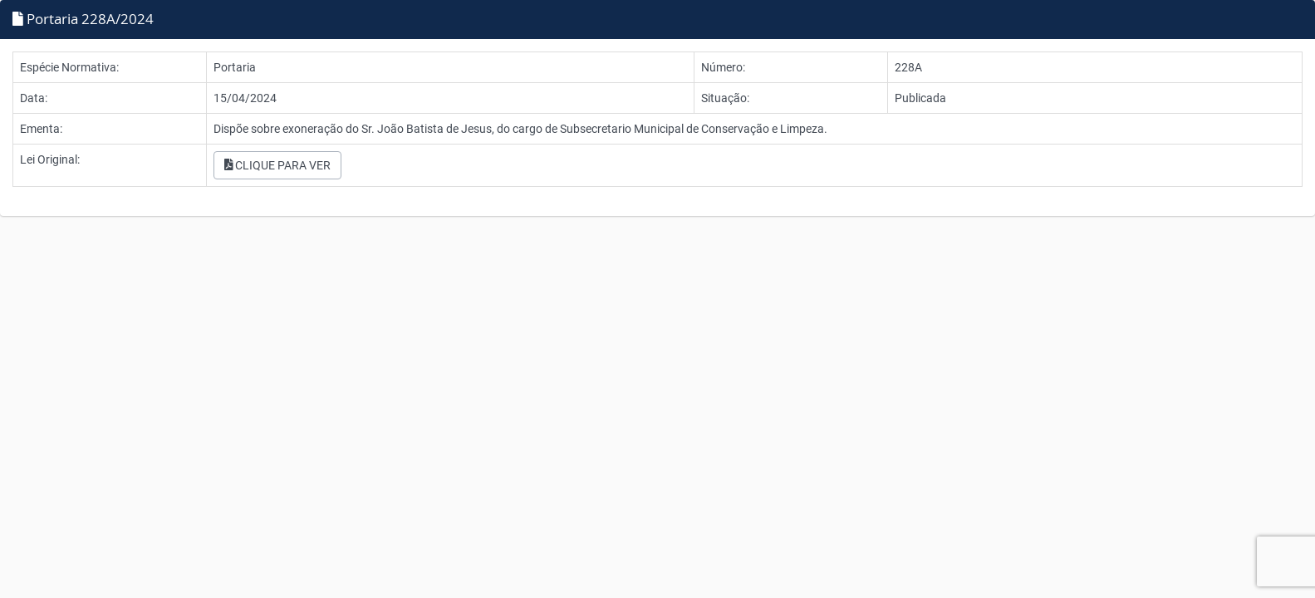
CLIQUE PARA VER (277, 165)
